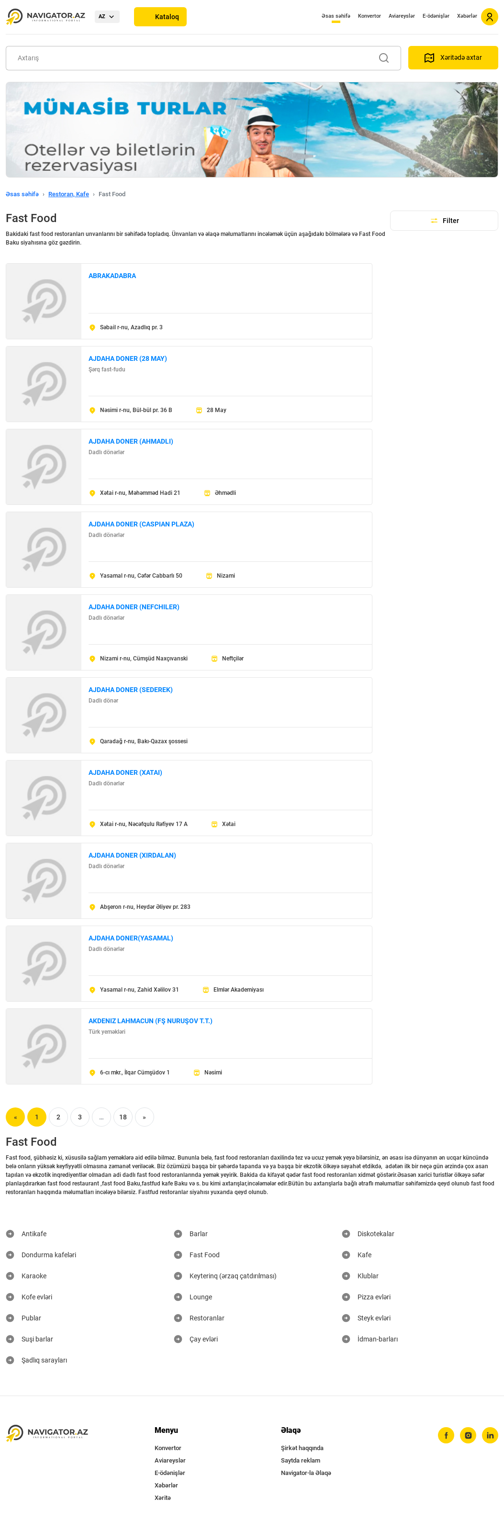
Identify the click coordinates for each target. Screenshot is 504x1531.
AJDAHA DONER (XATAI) (125, 772)
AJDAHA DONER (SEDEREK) (131, 689)
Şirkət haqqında (302, 1448)
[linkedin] (490, 1435)
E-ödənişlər (436, 16)
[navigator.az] (47, 1433)
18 (123, 1117)
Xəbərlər (467, 16)
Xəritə (163, 1497)
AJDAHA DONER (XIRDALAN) (132, 855)
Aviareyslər (402, 16)
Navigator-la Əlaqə (306, 1472)
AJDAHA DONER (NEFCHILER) (134, 607)
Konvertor (369, 16)
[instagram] (468, 1435)
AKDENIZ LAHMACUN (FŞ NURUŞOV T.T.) (151, 1021)
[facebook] (446, 1435)
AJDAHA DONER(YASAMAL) (131, 938)
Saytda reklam (300, 1460)
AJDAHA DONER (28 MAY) (128, 358)
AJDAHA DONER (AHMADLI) (131, 441)
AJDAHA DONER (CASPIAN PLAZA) (141, 524)
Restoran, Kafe (68, 194)
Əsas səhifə (336, 16)
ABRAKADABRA (112, 275)
